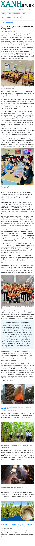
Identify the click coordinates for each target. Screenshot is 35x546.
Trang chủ (4, 10)
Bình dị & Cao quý (6, 17)
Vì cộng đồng (16, 13)
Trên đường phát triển (24, 10)
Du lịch (3, 13)
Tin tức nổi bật (13, 10)
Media (23, 13)
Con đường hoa (17, 17)
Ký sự (9, 13)
